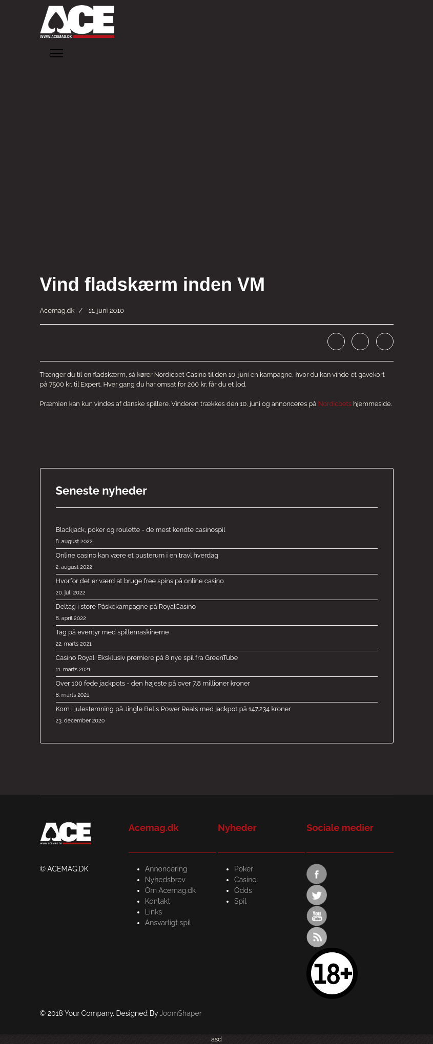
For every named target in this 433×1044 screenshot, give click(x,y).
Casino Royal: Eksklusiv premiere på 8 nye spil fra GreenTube (217, 664)
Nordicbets (335, 404)
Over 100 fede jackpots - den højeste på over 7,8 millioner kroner (217, 689)
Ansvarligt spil (168, 923)
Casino (245, 880)
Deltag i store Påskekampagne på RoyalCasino (217, 613)
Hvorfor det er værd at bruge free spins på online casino (217, 587)
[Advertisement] (216, 145)
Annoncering (166, 869)
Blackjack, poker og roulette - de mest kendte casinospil (217, 536)
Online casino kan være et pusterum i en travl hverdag (217, 561)
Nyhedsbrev (165, 880)
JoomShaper (180, 1013)
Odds (243, 890)
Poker (243, 869)
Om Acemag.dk (170, 890)
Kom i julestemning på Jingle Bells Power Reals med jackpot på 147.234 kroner (217, 715)
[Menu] (56, 53)
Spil (240, 901)
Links (153, 912)
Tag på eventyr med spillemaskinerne (217, 638)
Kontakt (157, 901)
